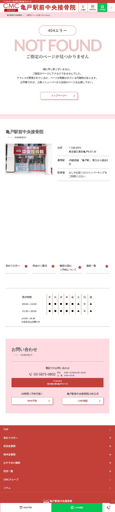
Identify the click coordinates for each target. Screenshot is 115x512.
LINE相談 (83, 401)
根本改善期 (9, 455)
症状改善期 (9, 446)
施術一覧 (91, 266)
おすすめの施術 (11, 463)
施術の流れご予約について (68, 268)
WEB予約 (32, 401)
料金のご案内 (40, 266)
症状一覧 (8, 472)
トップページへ (59, 96)
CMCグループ (10, 480)
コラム (7, 488)
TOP (5, 430)
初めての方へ (13, 266)
